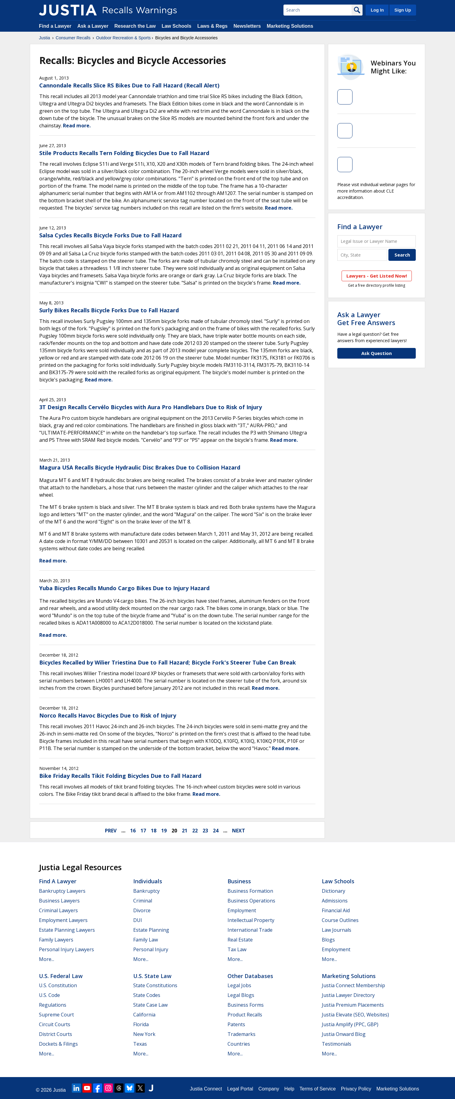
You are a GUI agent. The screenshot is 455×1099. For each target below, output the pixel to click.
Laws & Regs (212, 26)
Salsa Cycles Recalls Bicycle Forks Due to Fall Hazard (110, 235)
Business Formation (250, 891)
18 (153, 830)
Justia (44, 37)
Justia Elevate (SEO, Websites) (355, 1014)
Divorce (142, 910)
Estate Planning (151, 930)
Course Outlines (340, 920)
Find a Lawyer (55, 26)
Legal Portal (240, 1088)
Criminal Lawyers (58, 910)
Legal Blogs (241, 995)
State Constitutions (155, 985)
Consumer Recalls (73, 37)
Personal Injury (150, 949)
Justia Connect (206, 1088)
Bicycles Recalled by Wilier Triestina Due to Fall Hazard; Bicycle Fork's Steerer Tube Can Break (167, 662)
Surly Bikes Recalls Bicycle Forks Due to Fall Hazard (109, 310)
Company (268, 1088)
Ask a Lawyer (93, 26)
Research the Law (135, 26)
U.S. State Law (152, 976)
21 (184, 830)
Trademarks (241, 1034)
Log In (377, 10)
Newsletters (247, 26)
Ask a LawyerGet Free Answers (366, 318)
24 (215, 830)
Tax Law (237, 949)
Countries (239, 1044)
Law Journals (336, 930)
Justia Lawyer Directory (348, 995)
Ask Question (376, 353)
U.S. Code (49, 995)
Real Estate (240, 939)
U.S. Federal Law (61, 976)
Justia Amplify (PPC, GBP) (350, 1024)
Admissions (335, 900)
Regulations (52, 1005)
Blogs (328, 939)
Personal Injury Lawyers (66, 949)
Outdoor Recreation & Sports (123, 37)
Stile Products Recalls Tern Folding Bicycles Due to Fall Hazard (124, 153)
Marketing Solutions (290, 26)
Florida (141, 1024)
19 (164, 830)
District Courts (55, 1034)
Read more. (77, 125)
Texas (140, 1044)
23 (205, 830)
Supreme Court (56, 1014)
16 (133, 830)
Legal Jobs (239, 985)
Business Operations (251, 900)
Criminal (142, 900)
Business (239, 881)
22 (195, 830)
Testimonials (336, 1044)
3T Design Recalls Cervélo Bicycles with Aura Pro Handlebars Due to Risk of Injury (150, 407)
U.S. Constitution (58, 985)
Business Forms (246, 1005)
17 (143, 830)
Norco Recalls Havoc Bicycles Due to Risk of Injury (107, 715)
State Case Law (150, 1005)
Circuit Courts (54, 1024)
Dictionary (333, 891)
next (238, 830)
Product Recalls (245, 1014)
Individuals (147, 881)
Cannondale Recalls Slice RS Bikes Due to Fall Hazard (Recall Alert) (129, 85)
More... (46, 959)
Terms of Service (318, 1088)
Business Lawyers (59, 900)
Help (289, 1088)
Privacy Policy (356, 1088)
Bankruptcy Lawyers (62, 891)
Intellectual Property (251, 920)
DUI (137, 920)
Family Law (145, 939)
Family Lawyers (56, 939)
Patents (236, 1024)
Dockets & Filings (58, 1044)
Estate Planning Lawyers (67, 930)
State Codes (146, 995)
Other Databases (250, 976)
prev (110, 830)
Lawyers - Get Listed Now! (376, 276)
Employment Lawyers (63, 920)
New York (144, 1034)
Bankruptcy (146, 891)
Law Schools (176, 26)
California (144, 1014)
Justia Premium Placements (353, 1005)
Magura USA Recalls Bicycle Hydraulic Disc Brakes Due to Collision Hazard (139, 467)
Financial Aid (336, 910)
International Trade (250, 930)
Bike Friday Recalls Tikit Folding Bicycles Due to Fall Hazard (120, 775)
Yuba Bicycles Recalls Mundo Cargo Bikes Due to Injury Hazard (124, 588)
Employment (242, 910)
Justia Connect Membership (353, 985)
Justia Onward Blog (344, 1034)
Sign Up (402, 10)
